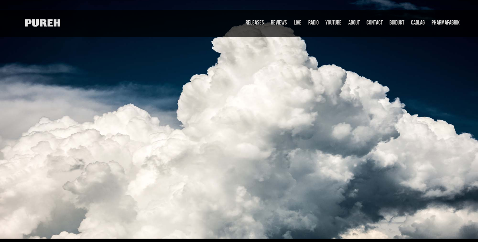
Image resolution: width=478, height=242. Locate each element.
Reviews (279, 22)
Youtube (333, 22)
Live (297, 22)
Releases (255, 22)
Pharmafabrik (445, 22)
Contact (375, 22)
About (354, 22)
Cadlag (418, 22)
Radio (313, 22)
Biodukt (396, 22)
